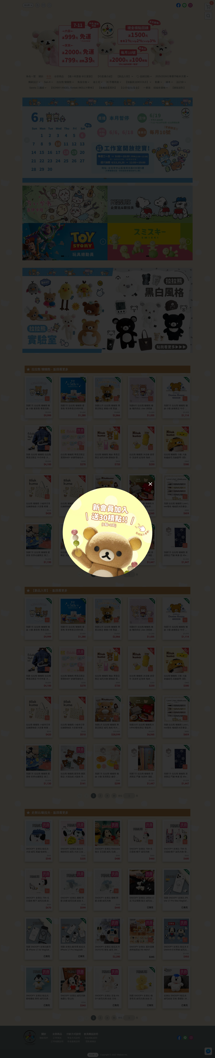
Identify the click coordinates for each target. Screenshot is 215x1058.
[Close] (150, 484)
